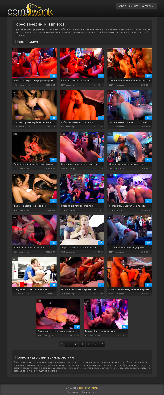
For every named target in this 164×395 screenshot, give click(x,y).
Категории (148, 6)
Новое (122, 6)
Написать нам (89, 392)
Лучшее (133, 6)
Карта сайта (73, 392)
